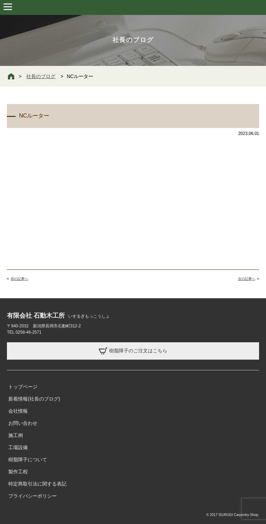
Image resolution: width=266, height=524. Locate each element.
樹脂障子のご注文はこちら (133, 350)
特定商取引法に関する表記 (37, 484)
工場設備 (18, 447)
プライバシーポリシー (32, 496)
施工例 (15, 435)
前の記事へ (19, 279)
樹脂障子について (27, 459)
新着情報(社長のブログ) (34, 399)
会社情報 (18, 411)
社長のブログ (40, 76)
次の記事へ (246, 279)
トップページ (22, 386)
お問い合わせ (22, 423)
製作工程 (18, 471)
